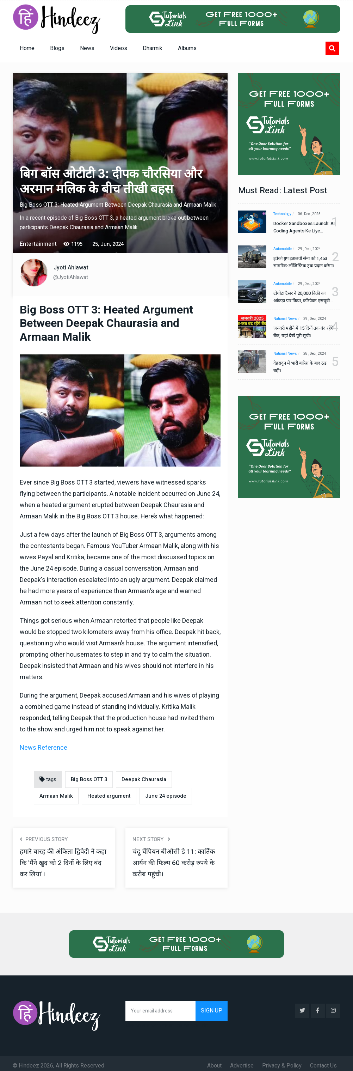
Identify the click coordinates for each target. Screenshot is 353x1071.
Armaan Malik (56, 796)
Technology (282, 214)
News (87, 48)
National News (285, 318)
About (214, 1061)
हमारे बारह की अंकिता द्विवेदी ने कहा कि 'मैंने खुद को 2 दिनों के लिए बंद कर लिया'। (59, 862)
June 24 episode (165, 796)
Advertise (242, 1061)
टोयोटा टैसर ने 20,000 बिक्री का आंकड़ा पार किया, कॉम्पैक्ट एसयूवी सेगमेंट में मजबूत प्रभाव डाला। (301, 297)
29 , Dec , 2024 (311, 249)
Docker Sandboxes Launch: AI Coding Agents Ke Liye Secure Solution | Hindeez (301, 227)
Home (27, 48)
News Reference (43, 748)
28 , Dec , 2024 (316, 353)
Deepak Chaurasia (144, 779)
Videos (118, 48)
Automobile (282, 249)
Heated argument (109, 796)
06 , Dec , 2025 (311, 214)
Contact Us (323, 1061)
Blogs (57, 48)
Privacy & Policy (282, 1061)
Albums (187, 48)
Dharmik (152, 48)
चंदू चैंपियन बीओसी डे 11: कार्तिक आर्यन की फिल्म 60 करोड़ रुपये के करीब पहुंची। (175, 862)
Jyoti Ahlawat (71, 267)
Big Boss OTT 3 (89, 779)
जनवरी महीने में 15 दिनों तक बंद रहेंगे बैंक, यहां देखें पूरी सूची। (299, 332)
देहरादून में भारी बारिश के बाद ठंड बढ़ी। (300, 367)
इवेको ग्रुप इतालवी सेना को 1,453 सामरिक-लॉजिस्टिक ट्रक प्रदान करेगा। (300, 262)
